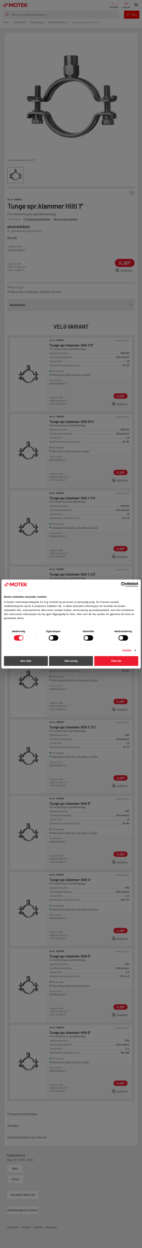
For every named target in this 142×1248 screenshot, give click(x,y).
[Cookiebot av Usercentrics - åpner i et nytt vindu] (123, 584)
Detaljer (127, 650)
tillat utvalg (71, 660)
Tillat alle (116, 660)
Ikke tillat (25, 660)
